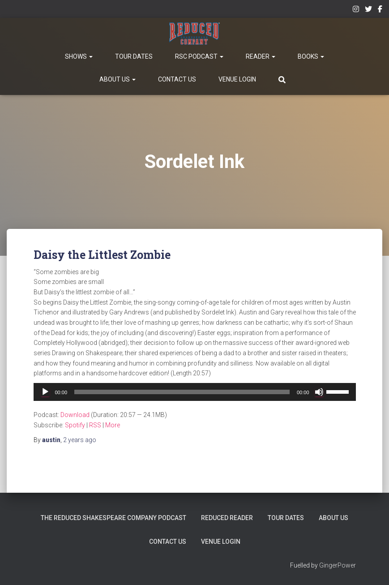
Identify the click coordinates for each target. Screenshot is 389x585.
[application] (195, 392)
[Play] (45, 391)
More (112, 425)
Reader (260, 56)
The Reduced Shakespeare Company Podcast (113, 517)
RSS (95, 425)
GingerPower (337, 565)
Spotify (75, 425)
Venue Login (237, 79)
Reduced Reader (227, 517)
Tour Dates (134, 56)
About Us (117, 79)
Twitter (368, 10)
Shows (79, 56)
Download (75, 414)
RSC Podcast (199, 56)
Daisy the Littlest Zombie (102, 254)
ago (79, 439)
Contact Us (177, 79)
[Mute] (319, 391)
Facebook (380, 10)
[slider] (182, 392)
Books (311, 56)
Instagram (356, 10)
